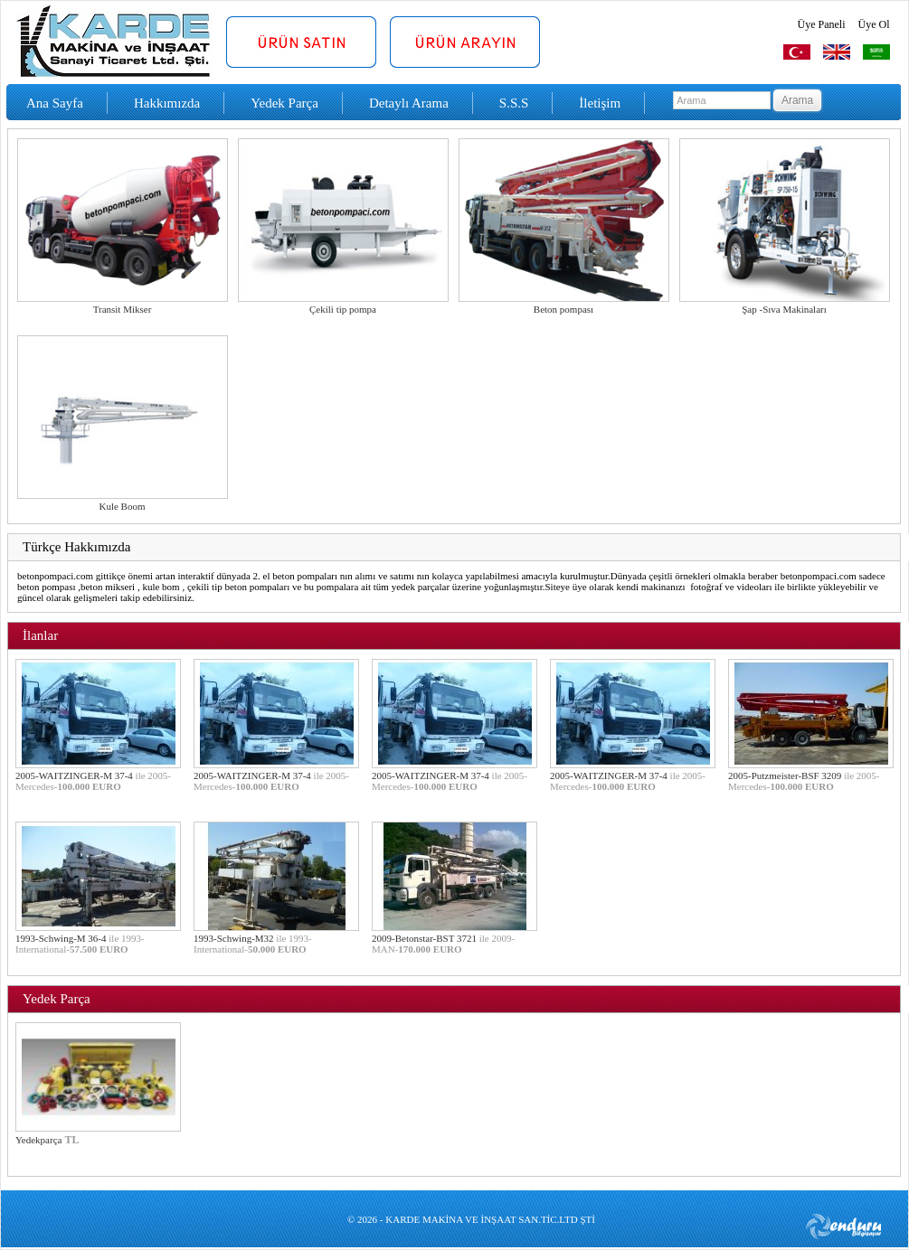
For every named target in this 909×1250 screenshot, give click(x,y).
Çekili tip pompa (342, 309)
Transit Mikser (122, 309)
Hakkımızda (167, 103)
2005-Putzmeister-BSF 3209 (804, 781)
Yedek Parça (284, 103)
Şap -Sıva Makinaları (784, 309)
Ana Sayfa (54, 103)
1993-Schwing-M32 (253, 943)
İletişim (599, 103)
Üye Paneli (822, 24)
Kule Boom (122, 506)
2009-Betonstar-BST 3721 (443, 943)
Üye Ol (874, 24)
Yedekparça (38, 1139)
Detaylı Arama (409, 103)
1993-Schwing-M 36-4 (80, 943)
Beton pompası (563, 309)
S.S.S (514, 103)
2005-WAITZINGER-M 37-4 (93, 781)
